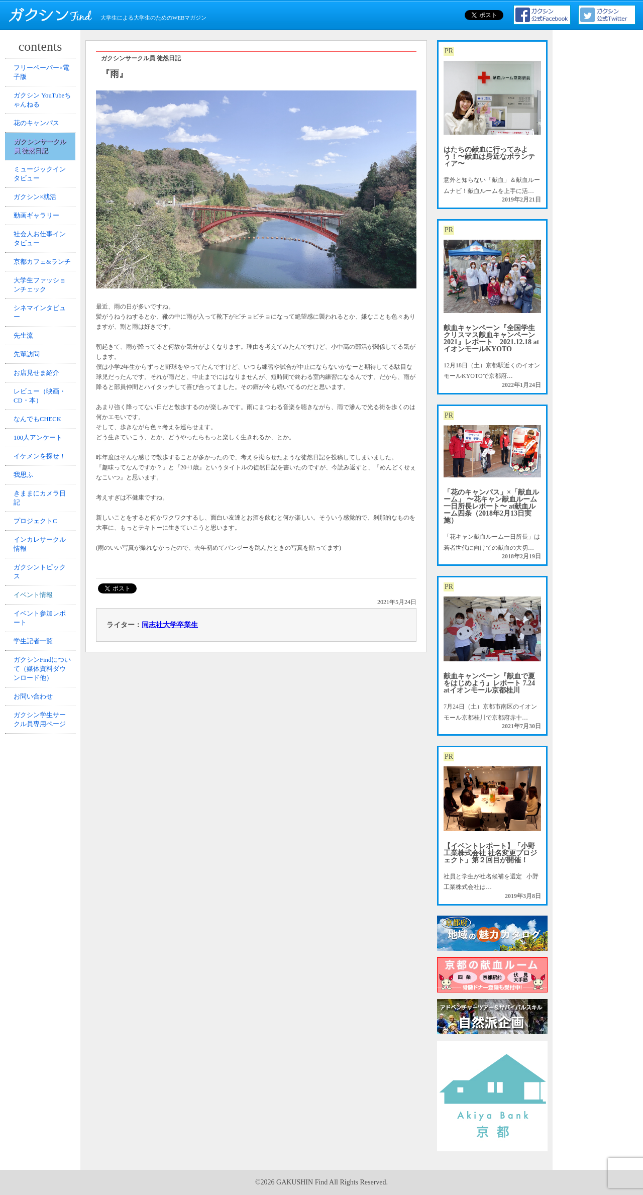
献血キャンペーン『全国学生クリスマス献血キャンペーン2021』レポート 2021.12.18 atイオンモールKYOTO (491, 338)
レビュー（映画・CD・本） (42, 465)
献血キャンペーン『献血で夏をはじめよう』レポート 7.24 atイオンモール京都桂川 (489, 683)
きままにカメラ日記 (42, 588)
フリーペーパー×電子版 (43, 74)
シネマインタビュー (42, 365)
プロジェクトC (38, 615)
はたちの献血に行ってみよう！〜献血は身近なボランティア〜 (489, 156)
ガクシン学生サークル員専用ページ (42, 847)
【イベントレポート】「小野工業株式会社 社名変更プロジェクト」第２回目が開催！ (490, 853)
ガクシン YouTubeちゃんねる (41, 106)
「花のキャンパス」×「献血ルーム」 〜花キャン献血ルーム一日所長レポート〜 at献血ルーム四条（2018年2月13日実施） (491, 506)
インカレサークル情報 (42, 643)
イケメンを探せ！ (42, 538)
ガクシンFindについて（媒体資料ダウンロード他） (42, 788)
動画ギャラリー (39, 242)
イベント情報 (36, 702)
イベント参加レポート (42, 729)
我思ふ (27, 560)
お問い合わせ (36, 820)
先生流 (27, 392)
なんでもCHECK (40, 492)
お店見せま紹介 (39, 438)
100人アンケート (40, 515)
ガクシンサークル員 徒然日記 (42, 161)
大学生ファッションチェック (42, 334)
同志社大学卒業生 (170, 625)
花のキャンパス (39, 133)
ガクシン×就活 (37, 220)
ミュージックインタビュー (42, 192)
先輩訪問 (30, 415)
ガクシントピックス (42, 674)
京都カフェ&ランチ (41, 301)
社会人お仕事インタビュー (42, 270)
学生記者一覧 (36, 756)
